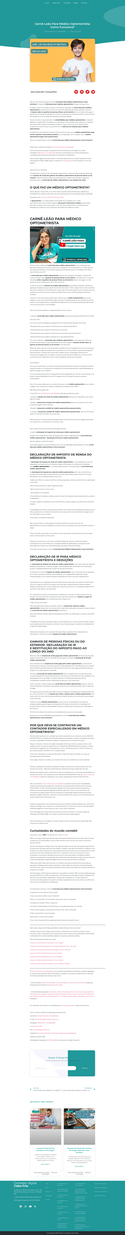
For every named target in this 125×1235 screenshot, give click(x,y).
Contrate (67, 3)
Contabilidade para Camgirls (62, 1201)
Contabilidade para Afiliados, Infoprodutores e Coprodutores (82, 1226)
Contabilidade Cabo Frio (41, 1030)
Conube (65, 835)
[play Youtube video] (62, 244)
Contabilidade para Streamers (62, 1207)
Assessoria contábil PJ (101, 1191)
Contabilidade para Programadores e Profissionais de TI (80, 1198)
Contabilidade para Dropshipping (80, 1184)
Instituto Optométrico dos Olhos (51, 197)
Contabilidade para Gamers (62, 1213)
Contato (84, 3)
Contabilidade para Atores (62, 1218)
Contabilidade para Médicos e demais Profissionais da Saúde (81, 1191)
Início (47, 3)
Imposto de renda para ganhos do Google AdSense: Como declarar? (79, 1150)
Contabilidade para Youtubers (62, 1184)
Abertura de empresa (101, 1183)
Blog (76, 3)
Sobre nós (56, 3)
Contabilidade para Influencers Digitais (62, 1190)
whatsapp (65, 161)
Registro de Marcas (100, 1195)
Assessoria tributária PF (101, 1187)
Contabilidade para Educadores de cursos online (81, 1206)
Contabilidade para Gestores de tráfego (80, 1212)
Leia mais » (45, 1164)
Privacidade (48, 1195)
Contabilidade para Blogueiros (62, 1195)
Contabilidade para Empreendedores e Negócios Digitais (80, 1219)
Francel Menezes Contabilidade (63, 147)
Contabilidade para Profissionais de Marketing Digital (62, 1225)
